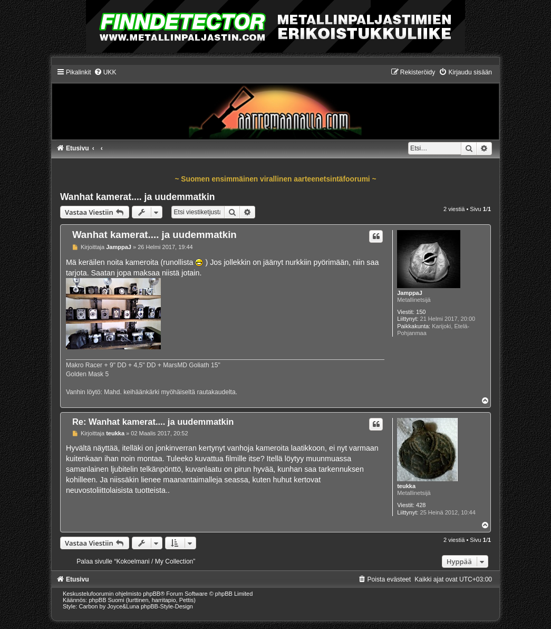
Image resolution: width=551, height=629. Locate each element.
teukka (406, 486)
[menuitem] (105, 72)
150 (421, 312)
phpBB (151, 593)
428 (421, 505)
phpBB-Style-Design (167, 606)
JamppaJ (409, 293)
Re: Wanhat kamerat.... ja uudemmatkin (153, 421)
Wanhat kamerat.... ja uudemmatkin (137, 197)
